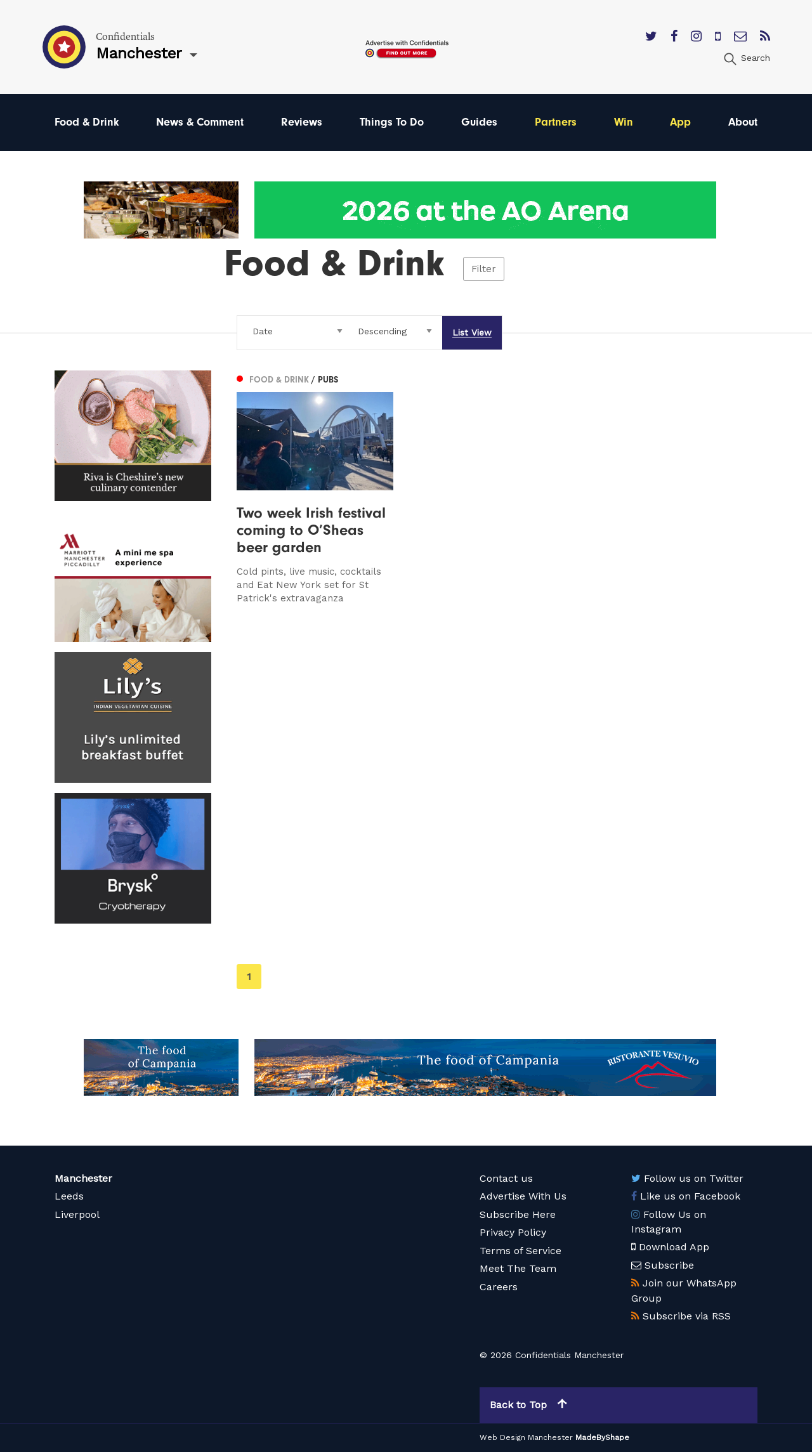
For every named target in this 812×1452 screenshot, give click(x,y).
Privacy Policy (513, 1232)
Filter (483, 269)
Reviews (301, 122)
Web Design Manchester (526, 1437)
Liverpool (77, 1214)
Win (623, 122)
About (742, 122)
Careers (499, 1287)
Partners (556, 122)
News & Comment (200, 122)
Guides (479, 122)
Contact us (506, 1178)
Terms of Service (520, 1251)
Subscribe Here (518, 1214)
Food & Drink (87, 122)
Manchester (83, 1178)
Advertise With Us (523, 1196)
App (680, 122)
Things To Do (392, 122)
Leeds (69, 1196)
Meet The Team (518, 1268)
